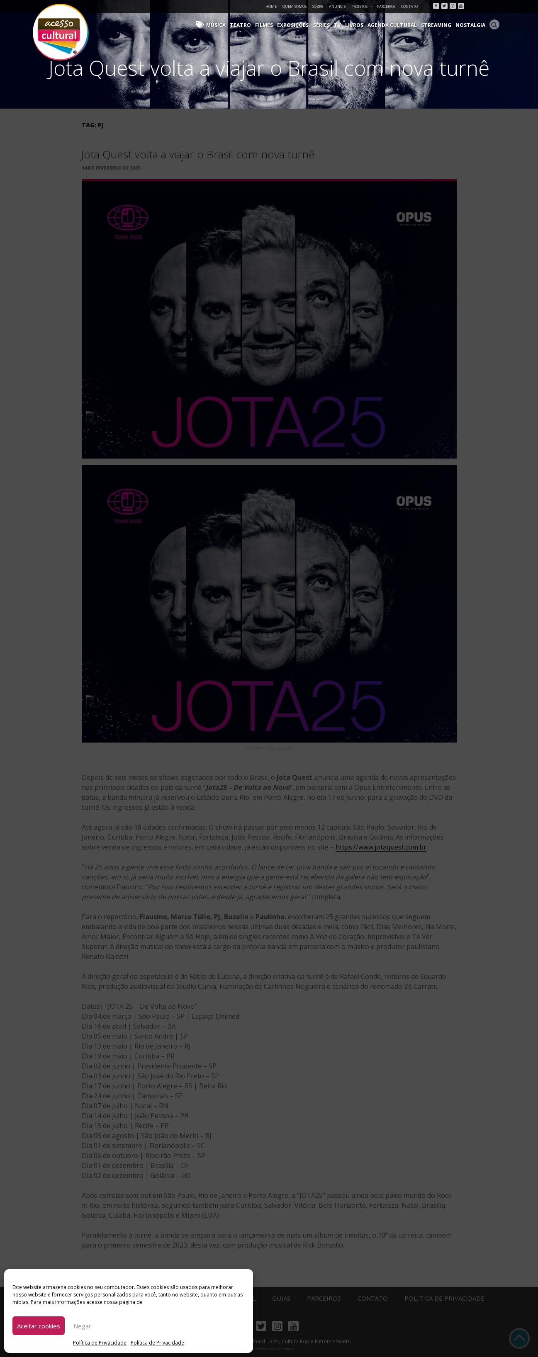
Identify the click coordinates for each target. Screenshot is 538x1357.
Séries (323, 25)
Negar (82, 1326)
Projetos (362, 6)
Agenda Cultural (393, 25)
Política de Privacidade (100, 1342)
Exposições (295, 25)
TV (339, 25)
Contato (409, 6)
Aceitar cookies (38, 1326)
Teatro (243, 25)
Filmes (266, 25)
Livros (356, 25)
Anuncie (337, 6)
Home (271, 6)
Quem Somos (294, 6)
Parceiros (386, 6)
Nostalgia (471, 25)
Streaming (437, 25)
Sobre (317, 6)
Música (219, 25)
